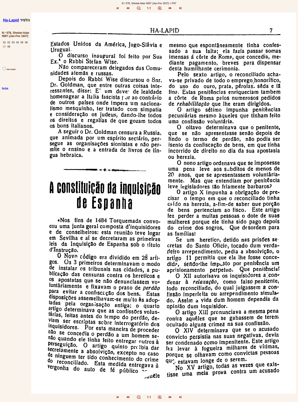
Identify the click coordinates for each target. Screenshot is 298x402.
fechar (5, 88)
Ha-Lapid (11, 20)
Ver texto (9, 69)
